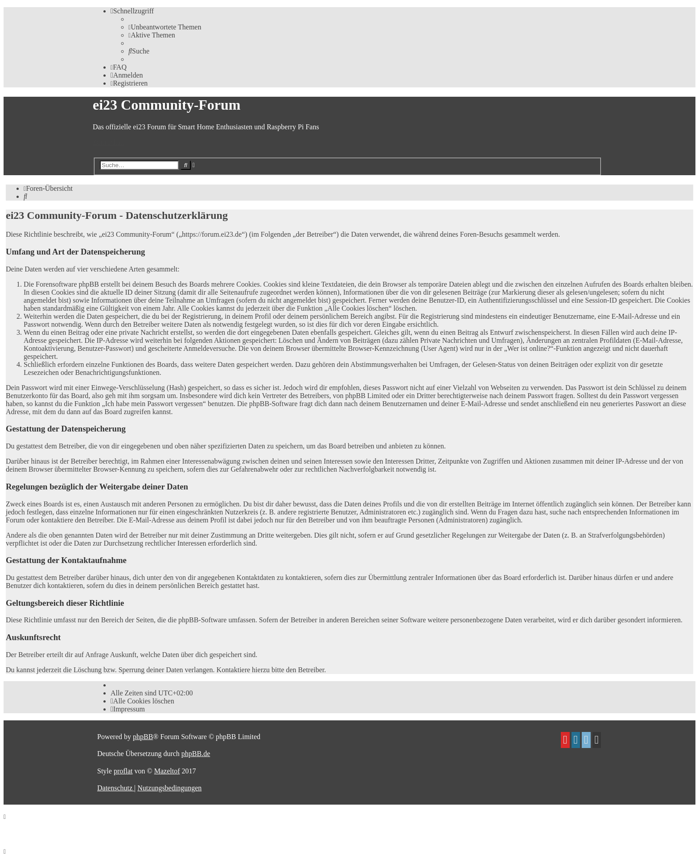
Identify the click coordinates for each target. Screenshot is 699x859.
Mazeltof (167, 771)
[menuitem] (164, 27)
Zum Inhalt (109, 142)
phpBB (143, 736)
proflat (123, 771)
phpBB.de (195, 753)
